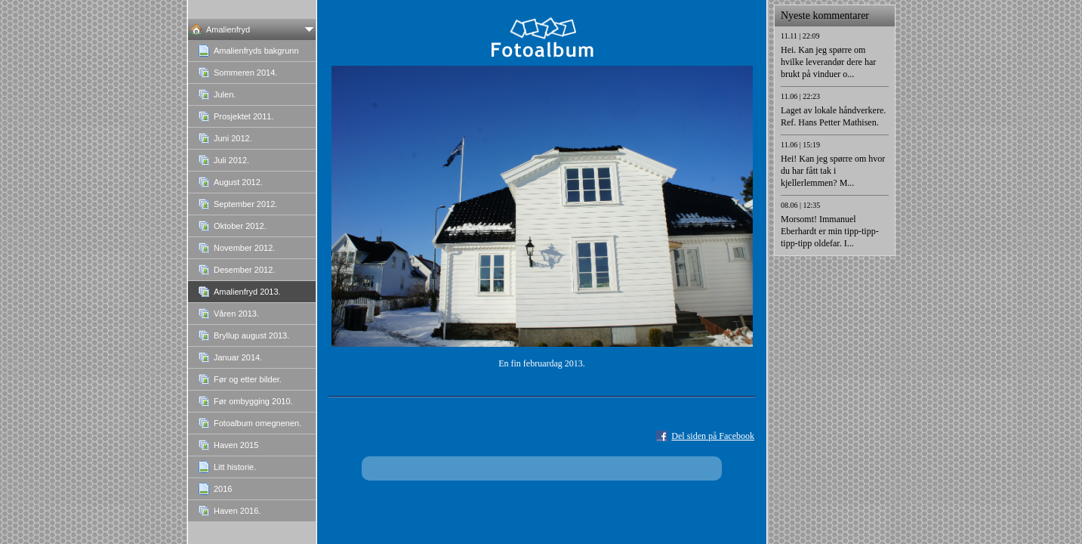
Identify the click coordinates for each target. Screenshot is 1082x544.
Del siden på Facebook (712, 436)
